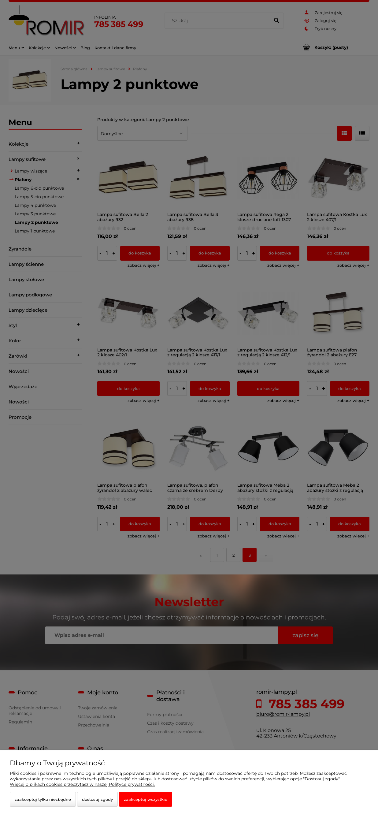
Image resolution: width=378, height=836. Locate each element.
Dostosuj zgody (97, 799)
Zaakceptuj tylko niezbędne (43, 799)
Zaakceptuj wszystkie (145, 799)
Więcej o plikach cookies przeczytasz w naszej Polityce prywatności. (82, 784)
